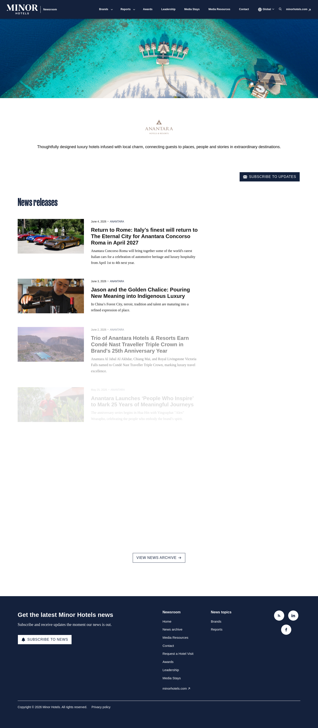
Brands (103, 9)
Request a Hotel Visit (178, 653)
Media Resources (219, 9)
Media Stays (192, 9)
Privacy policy (101, 707)
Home (167, 621)
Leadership (168, 9)
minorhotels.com (296, 9)
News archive (172, 629)
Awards (147, 9)
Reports (126, 9)
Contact (244, 9)
